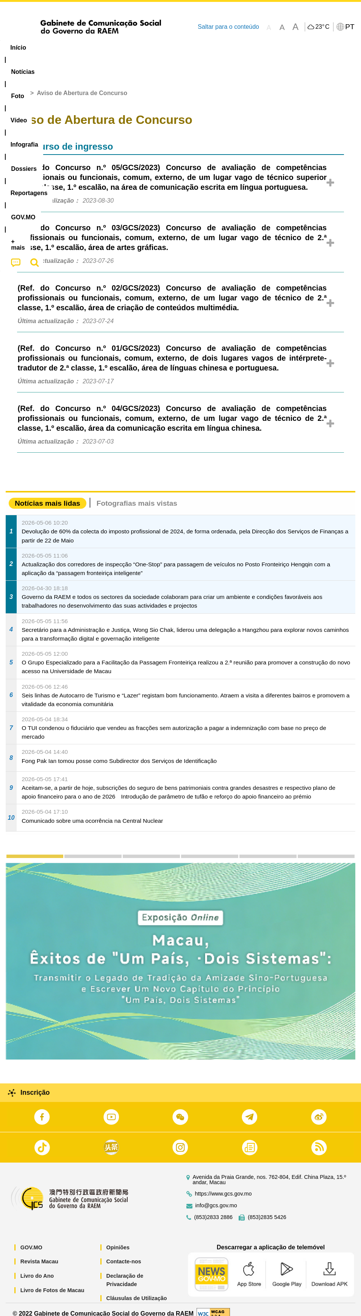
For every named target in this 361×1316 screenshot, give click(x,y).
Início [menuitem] (18, 47)
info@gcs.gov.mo (216, 1197)
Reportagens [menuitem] (240, 47)
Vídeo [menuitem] (116, 47)
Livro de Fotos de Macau (52, 1281)
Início (19, 84)
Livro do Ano (37, 1267)
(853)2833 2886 (213, 1208)
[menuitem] (51, 48)
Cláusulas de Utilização (136, 1290)
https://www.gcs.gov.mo (223, 1185)
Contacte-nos (123, 1253)
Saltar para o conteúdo (228, 26)
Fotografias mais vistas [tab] (137, 495)
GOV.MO (31, 1239)
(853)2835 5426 (267, 1208)
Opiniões (118, 1239)
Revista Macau (39, 1253)
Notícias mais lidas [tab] (47, 495)
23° (322, 27)
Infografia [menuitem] (153, 47)
